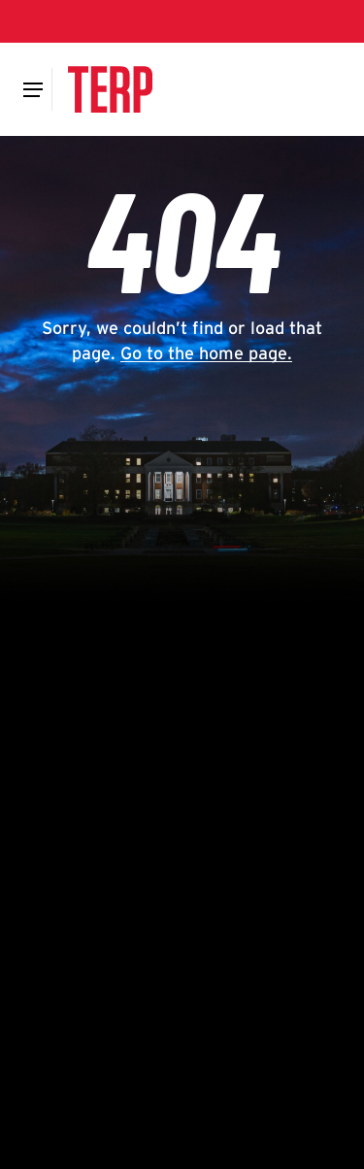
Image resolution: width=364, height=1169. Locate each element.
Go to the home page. (206, 353)
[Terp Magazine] (109, 89)
